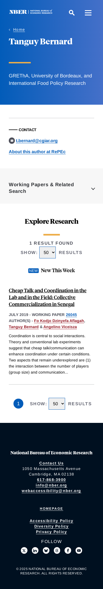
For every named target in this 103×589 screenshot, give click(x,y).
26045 (71, 314)
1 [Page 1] (18, 403)
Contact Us (51, 463)
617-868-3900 (51, 479)
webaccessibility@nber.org (51, 490)
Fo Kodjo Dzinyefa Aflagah (59, 320)
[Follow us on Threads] (57, 550)
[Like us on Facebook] (68, 550)
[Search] (72, 13)
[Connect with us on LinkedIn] (35, 550)
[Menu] (88, 13)
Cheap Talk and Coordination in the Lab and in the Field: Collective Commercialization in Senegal (48, 297)
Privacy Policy (51, 531)
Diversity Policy (51, 526)
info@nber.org (51, 485)
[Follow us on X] (24, 550)
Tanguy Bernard (24, 327)
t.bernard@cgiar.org (37, 140)
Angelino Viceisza (60, 327)
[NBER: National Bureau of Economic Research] (32, 12)
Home (19, 29)
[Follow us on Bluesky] (46, 550)
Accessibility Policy (51, 520)
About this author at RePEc (37, 151)
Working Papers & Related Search (41, 188)
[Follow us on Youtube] (79, 550)
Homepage (51, 508)
